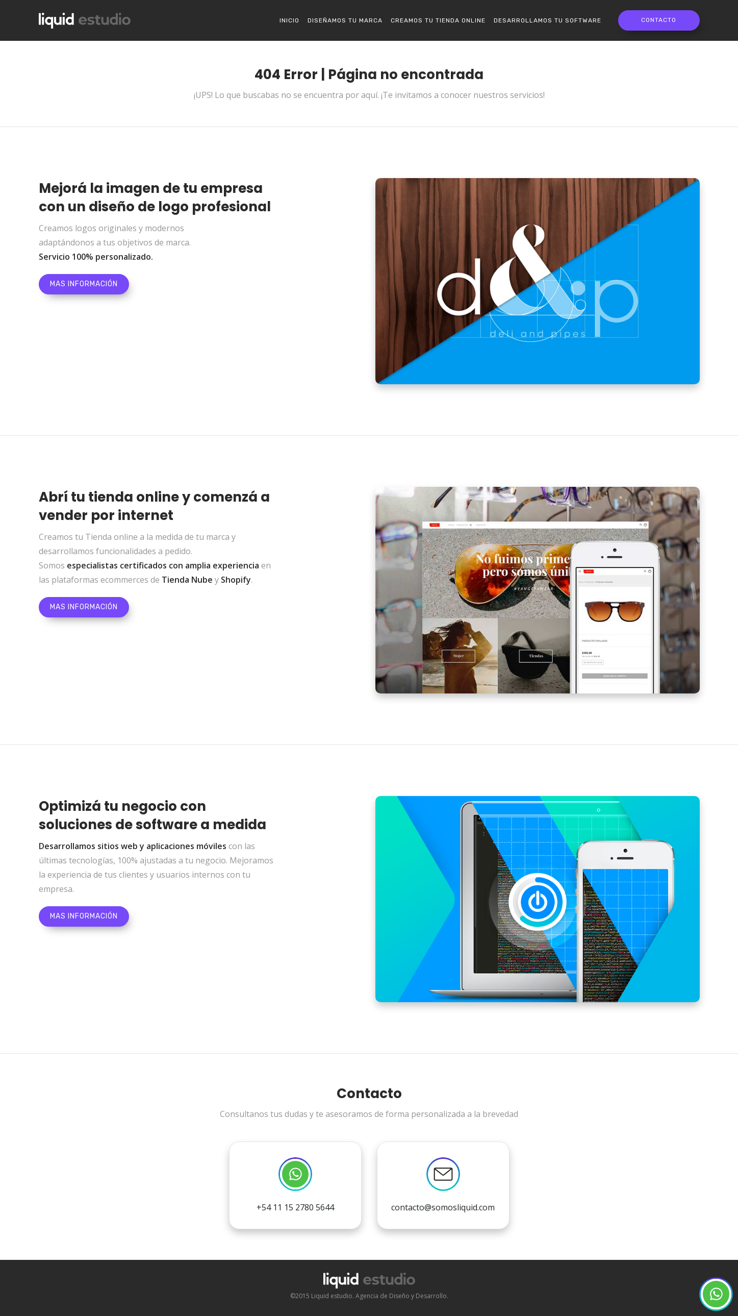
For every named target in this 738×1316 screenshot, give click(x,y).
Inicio (289, 20)
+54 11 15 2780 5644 (295, 1185)
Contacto (658, 19)
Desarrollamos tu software (547, 20)
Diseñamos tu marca (345, 20)
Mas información (84, 284)
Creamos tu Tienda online (438, 20)
